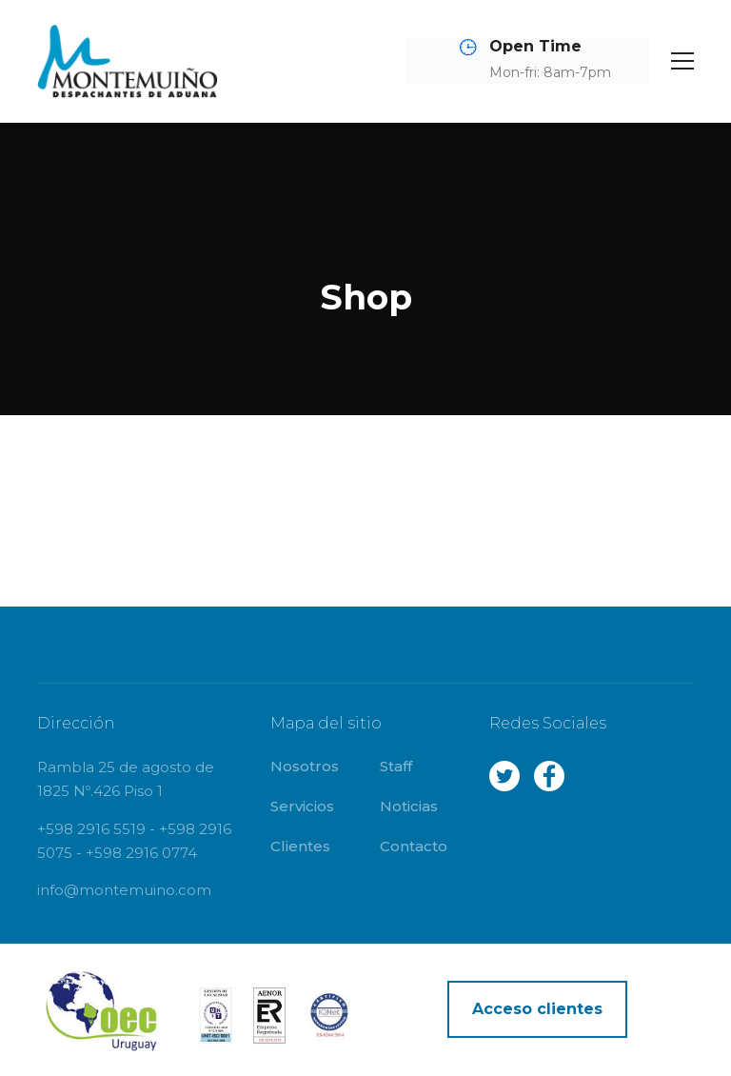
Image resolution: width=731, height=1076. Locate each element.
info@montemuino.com (124, 890)
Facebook (549, 776)
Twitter (504, 776)
